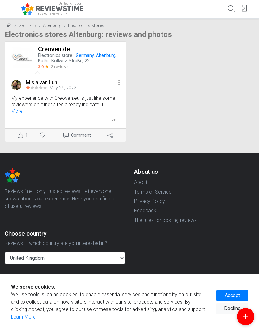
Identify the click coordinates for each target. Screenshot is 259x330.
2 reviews (59, 66)
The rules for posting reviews (165, 220)
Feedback (145, 210)
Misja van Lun (41, 82)
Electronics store (55, 55)
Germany (27, 25)
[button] (119, 83)
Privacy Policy (149, 201)
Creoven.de (54, 49)
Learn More (23, 317)
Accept (232, 295)
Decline (232, 308)
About (140, 182)
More (17, 111)
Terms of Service (153, 192)
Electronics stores (86, 25)
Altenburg (52, 25)
